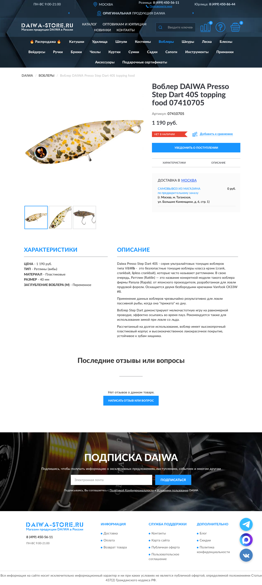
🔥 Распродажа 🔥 (45, 42)
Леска (207, 42)
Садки (152, 52)
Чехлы (95, 52)
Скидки (205, 540)
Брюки (76, 52)
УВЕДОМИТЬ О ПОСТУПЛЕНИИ (196, 147)
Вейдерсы (36, 52)
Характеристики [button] (174, 163)
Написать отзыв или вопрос (131, 400)
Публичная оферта (165, 547)
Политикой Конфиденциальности (132, 490)
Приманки (225, 52)
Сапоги (171, 52)
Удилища (99, 42)
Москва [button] (189, 180)
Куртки (114, 52)
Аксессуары (104, 62)
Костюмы (143, 42)
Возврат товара (115, 547)
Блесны (226, 42)
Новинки (102, 30)
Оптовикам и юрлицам (124, 24)
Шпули (121, 42)
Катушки (76, 42)
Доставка (111, 533)
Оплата (109, 540)
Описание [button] (218, 163)
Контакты (126, 30)
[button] (159, 6)
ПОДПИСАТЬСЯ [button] (173, 480)
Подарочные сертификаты (144, 62)
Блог (203, 533)
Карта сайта (160, 540)
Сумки (133, 52)
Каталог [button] (89, 24)
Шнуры (188, 42)
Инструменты (196, 52)
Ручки (58, 52)
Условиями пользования (172, 490)
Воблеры (166, 42)
